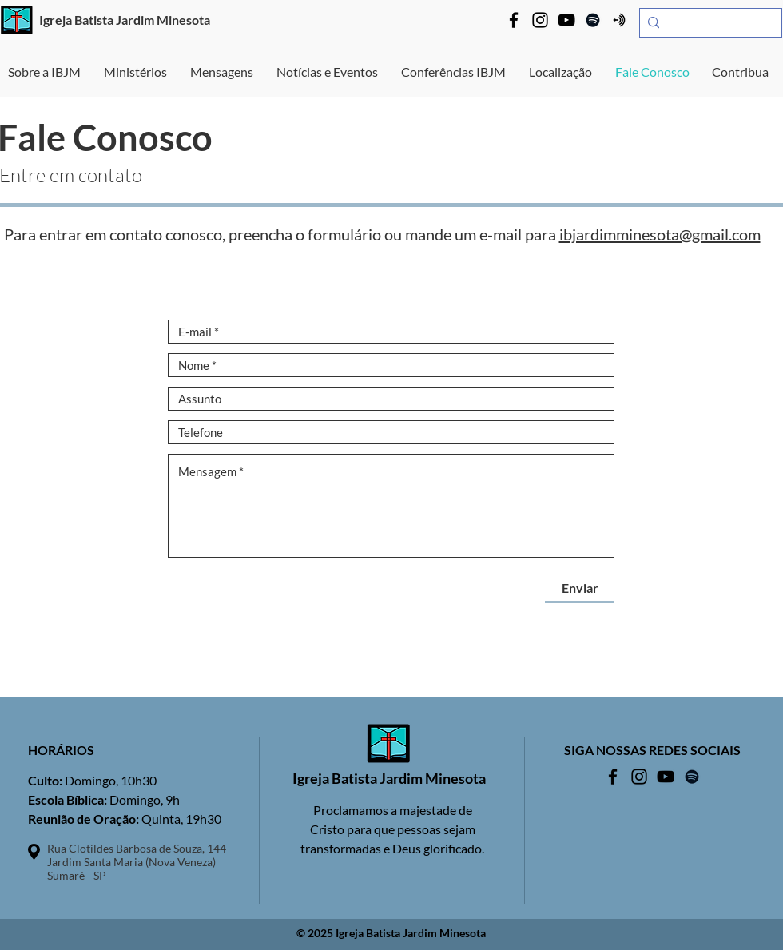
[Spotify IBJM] (592, 20)
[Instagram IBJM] (540, 20)
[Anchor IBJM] (619, 20)
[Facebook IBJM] (513, 20)
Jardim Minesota (163, 19)
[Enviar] (579, 588)
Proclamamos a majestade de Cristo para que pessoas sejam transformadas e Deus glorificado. (392, 829)
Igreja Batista (76, 19)
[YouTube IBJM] (566, 20)
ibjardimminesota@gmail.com (660, 234)
